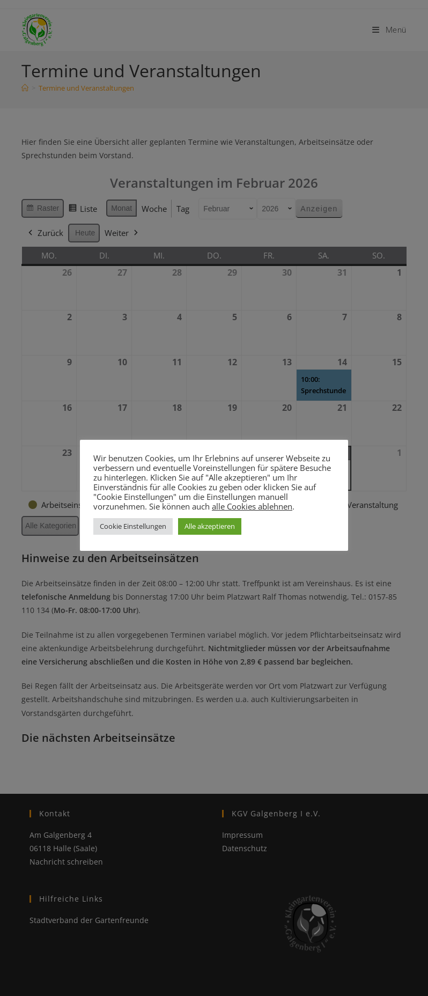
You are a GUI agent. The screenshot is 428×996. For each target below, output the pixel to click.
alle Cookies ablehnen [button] (252, 506)
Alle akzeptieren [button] (210, 526)
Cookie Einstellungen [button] (133, 526)
